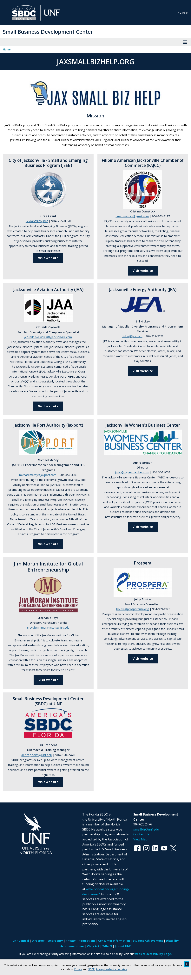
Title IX (107, 946)
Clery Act (93, 946)
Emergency (55, 940)
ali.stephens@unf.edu (36, 755)
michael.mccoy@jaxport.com (37, 475)
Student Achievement (148, 940)
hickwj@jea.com (132, 336)
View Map (140, 839)
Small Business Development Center (48, 31)
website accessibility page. (153, 954)
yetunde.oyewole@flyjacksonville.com (48, 337)
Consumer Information (114, 940)
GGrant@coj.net (37, 221)
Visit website (48, 406)
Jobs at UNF (123, 946)
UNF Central (20, 940)
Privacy (78, 969)
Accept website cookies (111, 969)
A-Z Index (183, 12)
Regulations (87, 940)
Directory (38, 940)
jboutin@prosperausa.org (132, 609)
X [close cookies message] (187, 964)
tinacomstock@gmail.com (132, 216)
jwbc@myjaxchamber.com (132, 472)
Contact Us (141, 834)
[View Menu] (185, 42)
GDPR (91, 969)
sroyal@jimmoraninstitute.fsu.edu (48, 627)
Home (6, 49)
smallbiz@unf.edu (146, 829)
